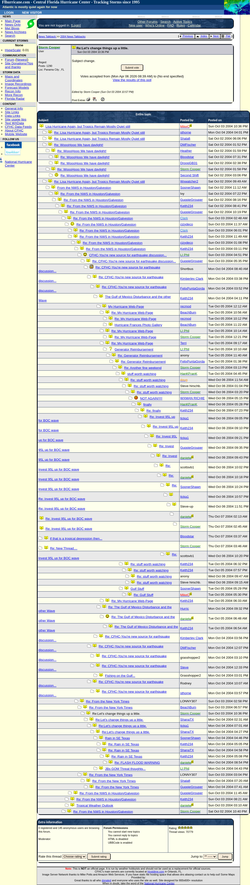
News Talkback (47, 36)
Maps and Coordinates (14, 78)
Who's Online (155, 25)
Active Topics (182, 22)
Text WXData (14, 123)
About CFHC (14, 130)
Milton (141, 16)
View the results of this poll (132, 80)
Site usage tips (15, 119)
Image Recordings (18, 84)
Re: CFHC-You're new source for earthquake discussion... (134, 261)
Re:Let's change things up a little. (119, 720)
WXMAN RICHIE (192, 398)
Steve (184, 667)
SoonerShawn (190, 187)
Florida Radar (15, 98)
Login (8, 12)
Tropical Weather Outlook (94, 805)
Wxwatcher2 (189, 181)
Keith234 (186, 206)
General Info (14, 108)
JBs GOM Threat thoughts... (125, 769)
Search (10, 35)
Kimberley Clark (191, 278)
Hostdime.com (155, 871)
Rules (181, 25)
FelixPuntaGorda (192, 288)
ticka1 (184, 418)
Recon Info (13, 91)
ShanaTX (187, 719)
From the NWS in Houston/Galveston (84, 188)
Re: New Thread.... (63, 548)
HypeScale (13, 50)
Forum (9, 59)
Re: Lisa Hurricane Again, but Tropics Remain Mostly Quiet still (99, 132)
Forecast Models (17, 87)
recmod (185, 306)
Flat (226, 36)
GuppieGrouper (191, 200)
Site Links (12, 112)
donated (106, 880)
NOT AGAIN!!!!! (151, 398)
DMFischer (188, 144)
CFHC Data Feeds (18, 127)
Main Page (13, 21)
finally (147, 404)
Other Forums (147, 22)
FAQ (170, 25)
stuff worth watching (141, 374)
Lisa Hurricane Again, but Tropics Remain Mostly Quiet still (88, 126)
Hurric (184, 608)
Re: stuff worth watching (148, 380)
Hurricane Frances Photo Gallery (138, 325)
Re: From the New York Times (107, 701)
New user (136, 25)
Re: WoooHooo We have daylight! (78, 145)
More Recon (14, 95)
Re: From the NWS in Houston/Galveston (90, 194)
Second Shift (189, 175)
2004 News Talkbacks (72, 36)
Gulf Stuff (137, 589)
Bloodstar (187, 157)
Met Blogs (12, 28)
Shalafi (185, 138)
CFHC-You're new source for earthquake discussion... (128, 255)
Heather (186, 151)
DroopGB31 (188, 163)
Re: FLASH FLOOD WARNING (137, 762)
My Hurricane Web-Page (126, 306)
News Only (13, 24)
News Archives (15, 32)
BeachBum (188, 312)
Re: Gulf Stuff (143, 595)
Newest (21, 59)
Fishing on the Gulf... (120, 676)
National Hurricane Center (159, 883)
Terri (183, 343)
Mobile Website (16, 134)
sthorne (185, 132)
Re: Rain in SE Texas (123, 744)
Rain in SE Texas (117, 738)
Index (201, 36)
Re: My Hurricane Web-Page (132, 313)
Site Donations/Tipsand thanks (19, 65)
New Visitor (32, 12)
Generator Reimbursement (134, 349)
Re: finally (153, 410)
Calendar (194, 25)
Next (214, 36)
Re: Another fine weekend (143, 368)
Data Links (12, 116)
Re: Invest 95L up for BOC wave (61, 499)
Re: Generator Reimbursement (140, 355)
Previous (186, 36)
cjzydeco (186, 224)
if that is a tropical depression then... (76, 538)
